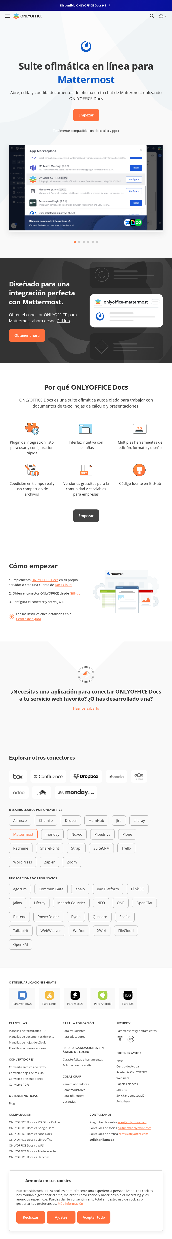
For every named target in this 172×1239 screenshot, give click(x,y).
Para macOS (75, 1004)
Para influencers (73, 1096)
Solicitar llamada (102, 1140)
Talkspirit (20, 930)
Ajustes (61, 1217)
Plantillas (18, 1023)
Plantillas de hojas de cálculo (28, 1042)
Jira (119, 820)
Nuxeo (76, 834)
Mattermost (23, 834)
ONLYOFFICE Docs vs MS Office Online (34, 1122)
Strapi (76, 848)
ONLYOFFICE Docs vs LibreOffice (30, 1140)
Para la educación (78, 1023)
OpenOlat (144, 902)
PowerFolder (48, 916)
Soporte (121, 1090)
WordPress (22, 862)
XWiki (101, 930)
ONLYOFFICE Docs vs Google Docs (31, 1128)
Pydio (76, 916)
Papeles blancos (127, 1084)
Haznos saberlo (86, 708)
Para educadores (74, 1037)
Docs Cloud (63, 585)
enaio (80, 889)
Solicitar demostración (131, 1095)
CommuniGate (51, 889)
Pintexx (19, 916)
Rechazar (31, 1217)
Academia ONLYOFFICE (131, 1072)
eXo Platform (108, 889)
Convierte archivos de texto (27, 1067)
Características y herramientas (83, 1059)
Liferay (139, 820)
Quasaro (100, 916)
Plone (127, 834)
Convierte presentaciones (26, 1079)
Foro (119, 1061)
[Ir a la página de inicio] (27, 16)
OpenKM (20, 944)
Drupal (71, 820)
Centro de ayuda (28, 619)
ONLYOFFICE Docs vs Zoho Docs (30, 1134)
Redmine (20, 848)
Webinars (122, 1078)
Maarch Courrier (71, 902)
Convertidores (21, 1059)
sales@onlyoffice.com (132, 1122)
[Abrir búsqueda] (152, 16)
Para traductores (74, 1090)
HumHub (96, 820)
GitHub (63, 320)
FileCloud (126, 930)
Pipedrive (102, 834)
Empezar (86, 115)
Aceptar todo (94, 1217)
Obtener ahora (27, 335)
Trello (126, 848)
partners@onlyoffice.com (134, 1128)
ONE (120, 902)
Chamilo (46, 820)
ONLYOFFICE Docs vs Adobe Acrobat (33, 1151)
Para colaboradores (76, 1084)
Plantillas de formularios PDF (28, 1031)
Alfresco (20, 820)
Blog (12, 1103)
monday (52, 834)
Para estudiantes (74, 1031)
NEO (101, 902)
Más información (70, 1203)
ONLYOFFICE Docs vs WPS (26, 1145)
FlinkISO (137, 889)
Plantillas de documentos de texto (31, 1037)
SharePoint (49, 848)
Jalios (17, 902)
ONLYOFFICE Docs (45, 580)
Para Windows (22, 1004)
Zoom (72, 862)
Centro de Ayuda (127, 1066)
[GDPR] (130, 1039)
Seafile (124, 916)
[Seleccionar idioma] (162, 16)
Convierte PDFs (19, 1084)
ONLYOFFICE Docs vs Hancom (29, 1157)
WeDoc (79, 930)
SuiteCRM (101, 848)
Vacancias (69, 1101)
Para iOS (127, 1004)
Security (123, 1023)
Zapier (49, 862)
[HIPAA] (120, 1039)
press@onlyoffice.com (133, 1134)
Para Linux (49, 1004)
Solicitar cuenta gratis (77, 1065)
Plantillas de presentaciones (27, 1048)
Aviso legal (123, 1101)
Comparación (20, 1114)
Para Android (103, 1004)
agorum (20, 889)
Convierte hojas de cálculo (26, 1073)
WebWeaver (51, 930)
